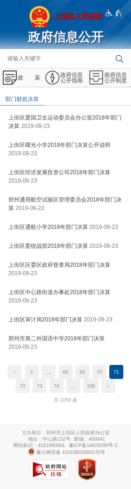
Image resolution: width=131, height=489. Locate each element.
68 (65, 372)
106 (91, 386)
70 (99, 372)
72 (23, 386)
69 (82, 372)
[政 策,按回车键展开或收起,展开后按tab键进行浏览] (20, 78)
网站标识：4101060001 (39, 445)
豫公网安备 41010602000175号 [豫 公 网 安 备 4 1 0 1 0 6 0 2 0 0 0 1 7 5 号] (66, 451)
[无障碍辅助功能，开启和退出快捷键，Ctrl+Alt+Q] (114, 13)
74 (56, 386)
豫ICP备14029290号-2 (93, 445)
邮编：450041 (89, 438)
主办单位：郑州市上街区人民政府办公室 (66, 432)
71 (116, 372)
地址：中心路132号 (49, 438)
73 (39, 386)
